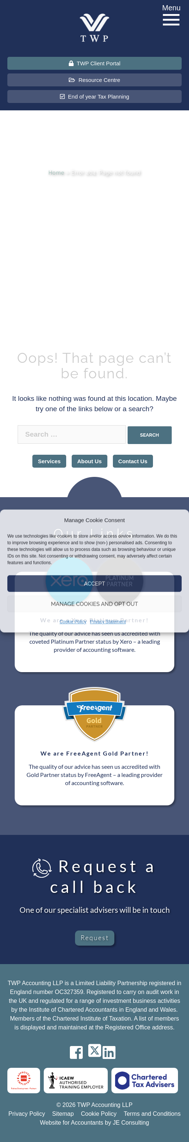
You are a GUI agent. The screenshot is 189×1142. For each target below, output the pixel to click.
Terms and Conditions (152, 1114)
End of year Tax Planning (94, 96)
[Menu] (171, 20)
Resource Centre (94, 80)
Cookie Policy (73, 622)
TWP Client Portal (95, 63)
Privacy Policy (26, 1114)
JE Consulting (131, 1122)
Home (57, 173)
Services (49, 461)
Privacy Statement (108, 622)
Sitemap (63, 1114)
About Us (89, 461)
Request (95, 937)
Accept (94, 583)
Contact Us (132, 461)
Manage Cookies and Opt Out (94, 604)
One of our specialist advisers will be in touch (94, 909)
